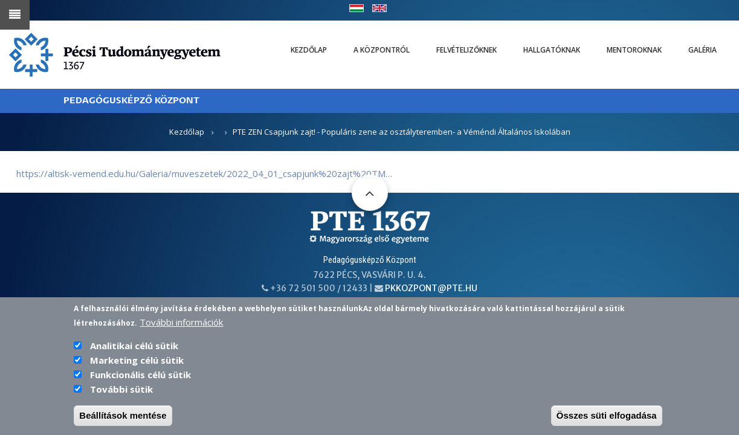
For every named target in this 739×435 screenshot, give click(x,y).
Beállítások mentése (122, 418)
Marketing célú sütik (137, 362)
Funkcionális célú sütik (140, 377)
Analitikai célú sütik (134, 348)
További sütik (121, 391)
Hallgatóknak (551, 50)
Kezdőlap (309, 50)
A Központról (381, 50)
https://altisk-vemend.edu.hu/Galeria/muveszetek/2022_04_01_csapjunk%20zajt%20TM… (204, 173)
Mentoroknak (634, 50)
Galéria (702, 50)
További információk (181, 324)
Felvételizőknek (466, 50)
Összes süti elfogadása (607, 418)
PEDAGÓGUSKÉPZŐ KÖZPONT (131, 100)
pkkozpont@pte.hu (431, 288)
